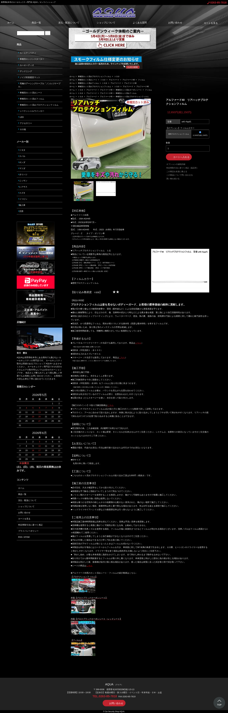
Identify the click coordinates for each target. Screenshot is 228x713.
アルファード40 (128, 80)
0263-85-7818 (217, 2)
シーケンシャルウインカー (31, 111)
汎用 (20, 211)
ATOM (27, 537)
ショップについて (106, 22)
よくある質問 (140, 22)
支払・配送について (68, 22)
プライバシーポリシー (28, 531)
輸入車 (21, 205)
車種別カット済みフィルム (88, 83)
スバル (21, 156)
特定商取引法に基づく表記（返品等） (182, 168)
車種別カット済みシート (87, 80)
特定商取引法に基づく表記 (30, 525)
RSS (20, 537)
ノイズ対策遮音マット (29, 77)
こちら (138, 343)
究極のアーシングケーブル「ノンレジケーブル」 (39, 85)
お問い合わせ (173, 22)
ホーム (10, 22)
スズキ (21, 193)
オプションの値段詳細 (175, 164)
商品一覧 (36, 22)
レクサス (22, 187)
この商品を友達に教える (176, 171)
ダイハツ (22, 174)
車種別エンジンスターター (31, 59)
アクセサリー (25, 123)
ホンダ (21, 162)
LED (21, 117)
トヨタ (117, 76)
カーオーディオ (26, 65)
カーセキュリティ (27, 53)
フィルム (141, 80)
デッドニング (25, 71)
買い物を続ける (173, 179)
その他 (22, 129)
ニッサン (22, 180)
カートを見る (209, 23)
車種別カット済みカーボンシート (129, 90)
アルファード (114, 80)
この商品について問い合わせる (179, 175)
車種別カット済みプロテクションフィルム (94, 76)
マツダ (21, 168)
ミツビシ (22, 199)
